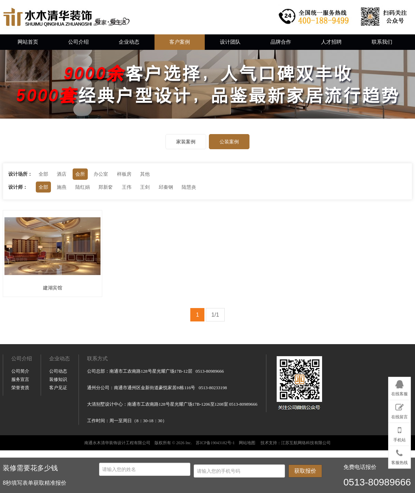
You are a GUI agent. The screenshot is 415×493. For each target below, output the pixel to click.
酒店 (61, 174)
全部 (43, 174)
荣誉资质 (20, 451)
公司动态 (58, 434)
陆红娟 (82, 187)
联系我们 (382, 42)
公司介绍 (78, 42)
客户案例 (179, 42)
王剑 (145, 187)
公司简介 (20, 434)
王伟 (126, 187)
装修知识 (58, 443)
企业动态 (129, 42)
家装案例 (185, 141)
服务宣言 (20, 443)
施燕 (61, 187)
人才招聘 (331, 42)
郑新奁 (105, 187)
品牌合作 (280, 42)
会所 (80, 174)
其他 (145, 174)
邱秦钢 (166, 187)
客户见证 (58, 451)
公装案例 (229, 141)
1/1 (215, 315)
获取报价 (305, 471)
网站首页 (28, 42)
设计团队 (230, 42)
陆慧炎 (189, 187)
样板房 (124, 174)
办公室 (101, 174)
